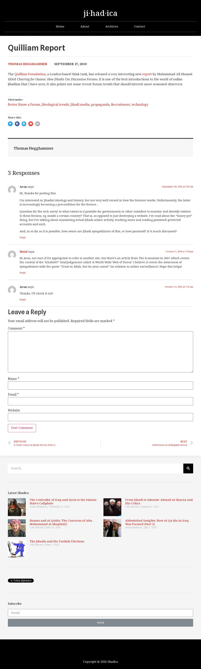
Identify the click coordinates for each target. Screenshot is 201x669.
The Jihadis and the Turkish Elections (57, 541)
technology (140, 105)
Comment (16, 328)
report (147, 74)
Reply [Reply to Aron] (23, 237)
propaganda (100, 105)
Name (13, 379)
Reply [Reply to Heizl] (23, 272)
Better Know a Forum (24, 105)
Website (14, 410)
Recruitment (120, 105)
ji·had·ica (100, 13)
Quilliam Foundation (30, 74)
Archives (111, 26)
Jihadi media (80, 105)
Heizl (23, 251)
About (84, 26)
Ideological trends (55, 105)
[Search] (188, 468)
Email (13, 394)
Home (60, 26)
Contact (139, 26)
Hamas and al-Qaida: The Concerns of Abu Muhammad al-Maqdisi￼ (61, 522)
